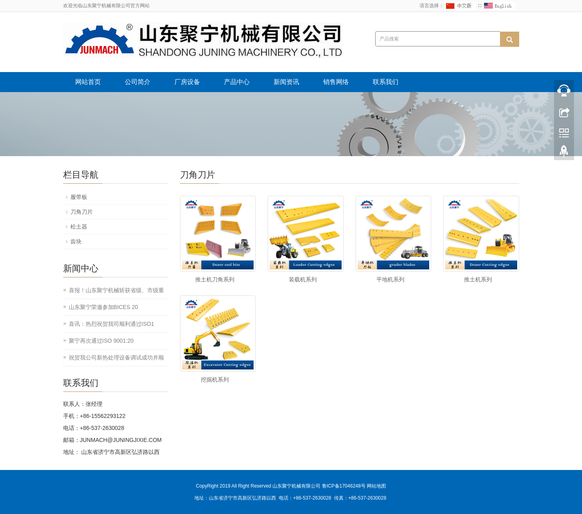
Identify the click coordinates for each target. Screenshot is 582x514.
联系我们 (385, 81)
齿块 (76, 241)
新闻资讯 (286, 81)
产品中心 (237, 81)
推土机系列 (478, 279)
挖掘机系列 (215, 379)
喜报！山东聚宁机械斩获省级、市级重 (116, 290)
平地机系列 (390, 279)
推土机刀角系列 (214, 279)
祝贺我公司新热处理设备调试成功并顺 (116, 357)
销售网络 (336, 81)
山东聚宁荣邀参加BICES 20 (103, 307)
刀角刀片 (81, 212)
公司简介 (137, 81)
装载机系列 (303, 279)
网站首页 (88, 81)
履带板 (78, 197)
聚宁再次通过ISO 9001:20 (101, 340)
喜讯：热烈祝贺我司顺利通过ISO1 (111, 324)
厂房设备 (187, 81)
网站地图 (376, 486)
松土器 (78, 226)
